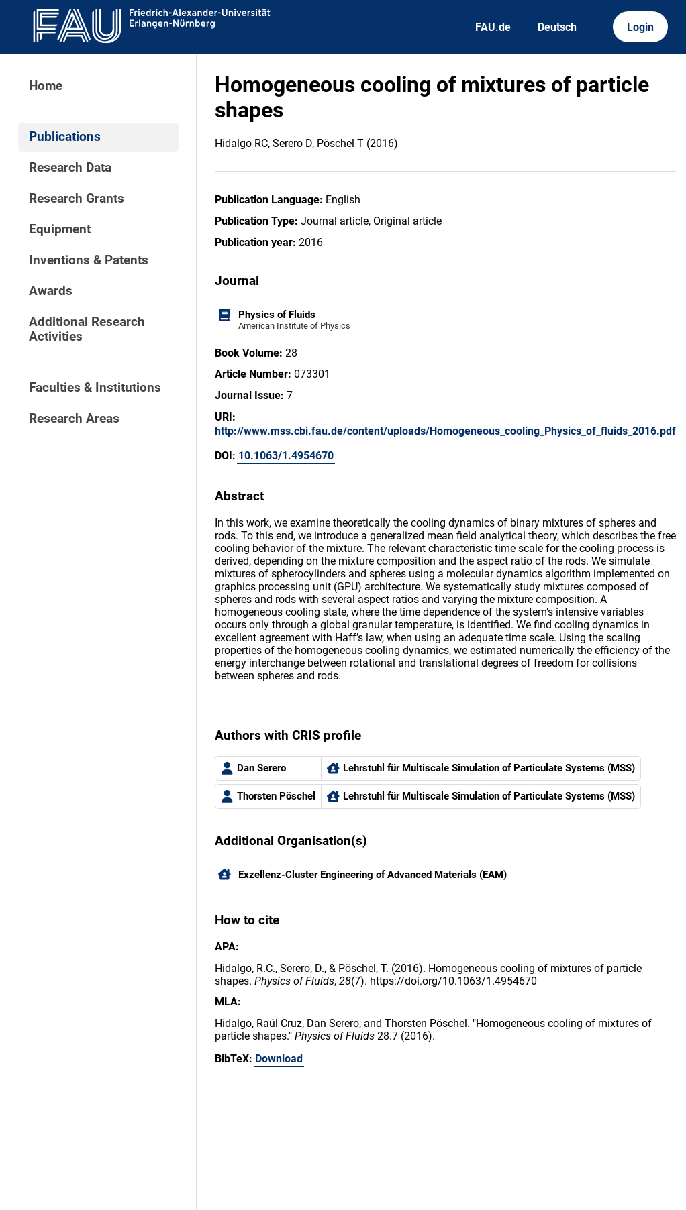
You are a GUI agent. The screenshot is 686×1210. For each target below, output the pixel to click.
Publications (65, 136)
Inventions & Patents (88, 260)
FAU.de (493, 27)
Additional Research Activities (87, 329)
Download (279, 1058)
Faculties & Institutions (95, 387)
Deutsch (557, 27)
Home (45, 85)
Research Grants (76, 198)
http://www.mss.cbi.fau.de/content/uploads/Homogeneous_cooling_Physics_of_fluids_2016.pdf (445, 431)
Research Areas (74, 418)
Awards (50, 291)
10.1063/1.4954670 (286, 455)
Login (640, 27)
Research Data (70, 167)
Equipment (60, 229)
